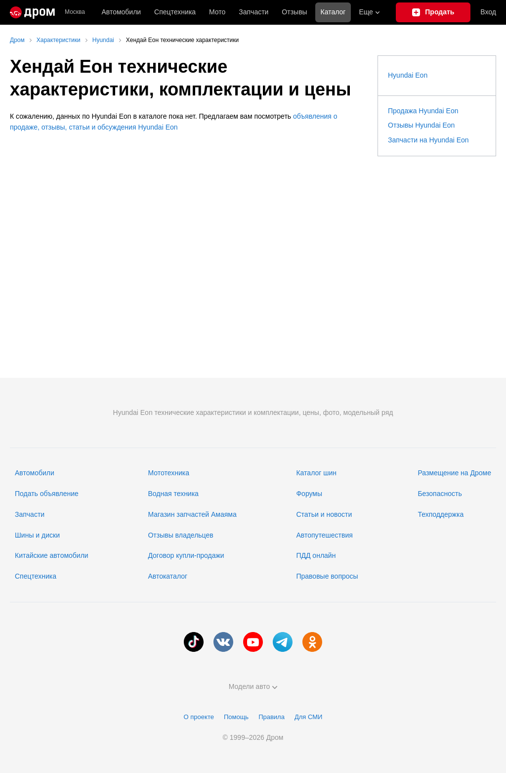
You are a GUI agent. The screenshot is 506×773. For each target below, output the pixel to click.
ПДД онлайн (316, 555)
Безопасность (440, 494)
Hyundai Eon (407, 75)
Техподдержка (441, 514)
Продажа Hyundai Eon (423, 111)
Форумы (309, 494)
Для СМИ (308, 717)
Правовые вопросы (327, 576)
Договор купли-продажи (186, 555)
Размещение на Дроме (454, 473)
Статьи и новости (324, 514)
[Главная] (32, 12)
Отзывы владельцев (180, 535)
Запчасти (253, 12)
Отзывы (294, 12)
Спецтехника (35, 576)
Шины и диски (37, 535)
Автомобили (121, 12)
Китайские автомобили (51, 555)
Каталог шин (316, 473)
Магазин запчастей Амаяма (192, 514)
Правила (271, 717)
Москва (75, 12)
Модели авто (253, 686)
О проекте (199, 717)
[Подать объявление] (433, 12)
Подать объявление (47, 494)
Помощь (236, 717)
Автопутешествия (324, 535)
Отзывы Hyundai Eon (421, 125)
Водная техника (173, 494)
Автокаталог (167, 576)
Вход (488, 12)
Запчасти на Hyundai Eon (428, 140)
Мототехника (168, 473)
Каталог (333, 12)
